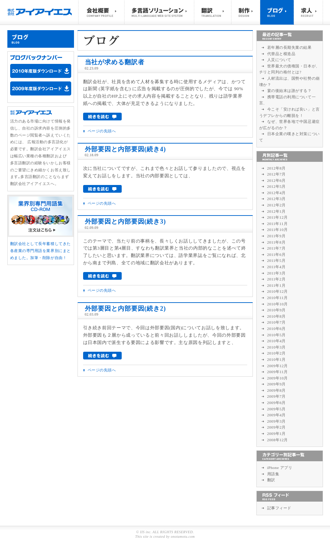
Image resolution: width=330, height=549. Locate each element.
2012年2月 (276, 205)
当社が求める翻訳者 (114, 62)
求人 (308, 12)
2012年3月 (276, 199)
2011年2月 (276, 279)
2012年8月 (276, 168)
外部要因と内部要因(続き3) (125, 221)
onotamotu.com (183, 536)
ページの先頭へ (102, 131)
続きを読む (102, 116)
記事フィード (279, 508)
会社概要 (101, 12)
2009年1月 (276, 433)
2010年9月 (276, 310)
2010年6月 (276, 328)
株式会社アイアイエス (43, 12)
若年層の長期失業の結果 (289, 47)
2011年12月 (277, 217)
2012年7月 (276, 174)
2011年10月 (277, 229)
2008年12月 (277, 440)
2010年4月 (276, 341)
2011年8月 (276, 242)
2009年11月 (277, 372)
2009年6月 (276, 403)
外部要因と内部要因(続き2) (125, 308)
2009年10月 (277, 378)
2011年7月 (276, 248)
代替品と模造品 (281, 54)
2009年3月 (276, 421)
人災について (279, 60)
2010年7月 (276, 322)
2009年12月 (277, 366)
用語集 (273, 474)
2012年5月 (276, 186)
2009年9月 (276, 384)
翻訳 (212, 12)
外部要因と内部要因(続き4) (125, 149)
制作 (245, 12)
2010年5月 (276, 335)
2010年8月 (276, 316)
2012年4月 (276, 193)
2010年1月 (276, 359)
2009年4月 (276, 415)
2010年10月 (277, 304)
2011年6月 (276, 254)
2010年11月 (277, 298)
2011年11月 (277, 223)
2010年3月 (276, 347)
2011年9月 (276, 236)
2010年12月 (277, 291)
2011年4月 (276, 267)
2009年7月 (276, 396)
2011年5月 (276, 260)
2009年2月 (276, 427)
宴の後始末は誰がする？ (289, 90)
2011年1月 (276, 285)
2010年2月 (276, 353)
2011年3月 (276, 273)
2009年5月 (276, 409)
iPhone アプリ (279, 467)
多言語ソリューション (159, 12)
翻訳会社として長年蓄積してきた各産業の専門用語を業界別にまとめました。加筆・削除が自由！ (40, 251)
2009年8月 (276, 390)
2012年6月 (276, 180)
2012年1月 (276, 211)
